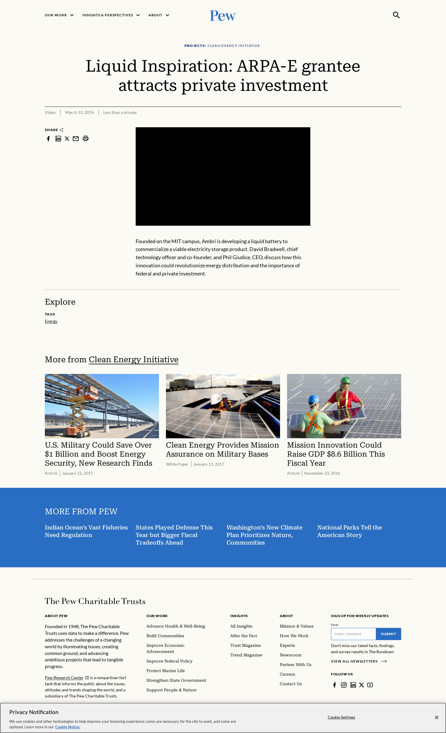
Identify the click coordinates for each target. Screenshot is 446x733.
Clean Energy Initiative (133, 359)
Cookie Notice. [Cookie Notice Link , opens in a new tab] (67, 728)
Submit (388, 634)
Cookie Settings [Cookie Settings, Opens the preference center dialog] (341, 718)
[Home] (95, 601)
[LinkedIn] (353, 684)
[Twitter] (361, 685)
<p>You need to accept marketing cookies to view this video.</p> (223, 176)
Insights (239, 616)
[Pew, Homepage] (223, 15)
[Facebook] (334, 684)
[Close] (436, 718)
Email (335, 624)
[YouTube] (370, 684)
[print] (85, 138)
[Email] (353, 634)
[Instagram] (343, 684)
